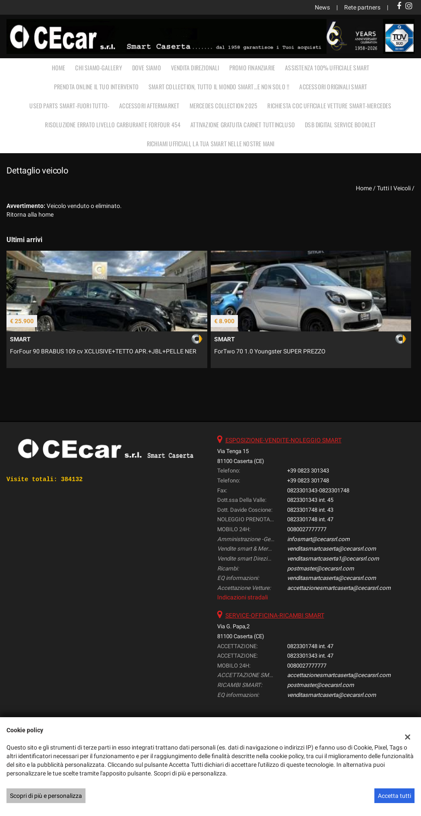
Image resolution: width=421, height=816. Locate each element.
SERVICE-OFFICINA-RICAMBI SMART (274, 615)
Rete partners (362, 7)
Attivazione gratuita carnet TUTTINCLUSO (242, 124)
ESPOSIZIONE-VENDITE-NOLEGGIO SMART (283, 440)
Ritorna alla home (30, 214)
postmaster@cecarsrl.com (320, 568)
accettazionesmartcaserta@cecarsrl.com (339, 588)
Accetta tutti (394, 795)
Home (59, 67)
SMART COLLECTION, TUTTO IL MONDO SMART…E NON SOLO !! (219, 86)
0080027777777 (306, 529)
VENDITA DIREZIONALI (195, 67)
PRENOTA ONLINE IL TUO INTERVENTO (96, 86)
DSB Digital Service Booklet (340, 124)
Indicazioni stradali (242, 597)
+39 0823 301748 (308, 480)
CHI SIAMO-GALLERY (98, 67)
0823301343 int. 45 (310, 500)
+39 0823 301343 (308, 470)
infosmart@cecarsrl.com (318, 539)
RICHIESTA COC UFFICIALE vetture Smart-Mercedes (329, 105)
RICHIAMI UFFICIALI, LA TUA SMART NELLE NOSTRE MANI (211, 143)
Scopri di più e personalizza (46, 795)
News (322, 7)
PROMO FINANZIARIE (252, 67)
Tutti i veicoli (394, 188)
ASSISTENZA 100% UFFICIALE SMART (327, 67)
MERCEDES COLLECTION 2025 (224, 105)
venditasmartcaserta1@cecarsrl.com (333, 558)
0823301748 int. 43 (310, 510)
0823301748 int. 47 (310, 519)
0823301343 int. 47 (310, 655)
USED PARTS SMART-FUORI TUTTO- (69, 105)
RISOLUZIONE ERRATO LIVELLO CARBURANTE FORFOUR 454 (112, 124)
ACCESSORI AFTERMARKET (149, 105)
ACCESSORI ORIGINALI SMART (333, 86)
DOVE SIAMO (146, 67)
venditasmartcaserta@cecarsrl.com (331, 548)
